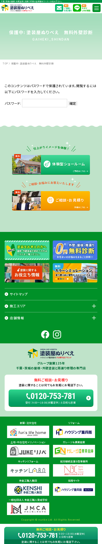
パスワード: (36, 103)
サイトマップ (19, 294)
